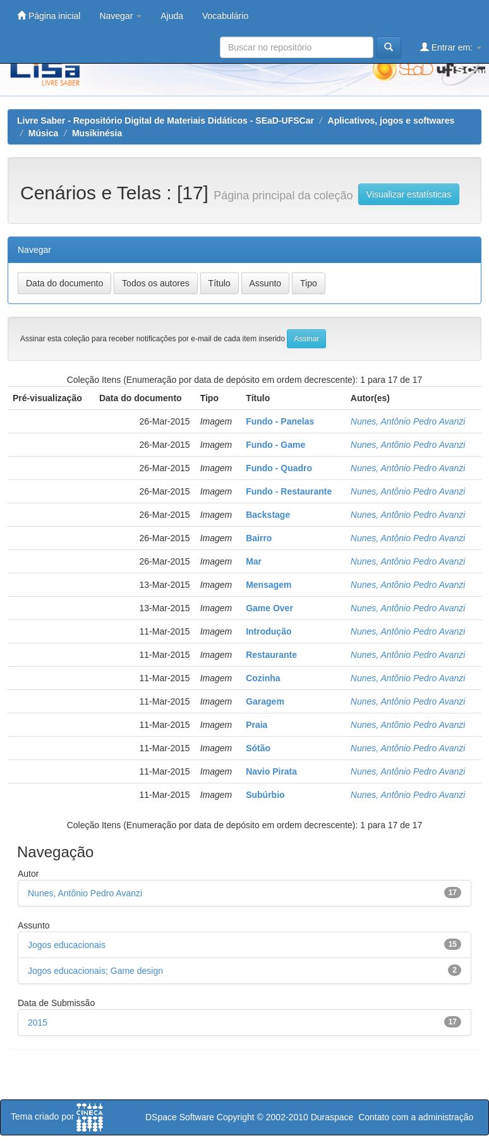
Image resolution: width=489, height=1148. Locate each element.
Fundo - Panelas (280, 421)
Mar (254, 561)
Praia (256, 725)
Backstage (268, 515)
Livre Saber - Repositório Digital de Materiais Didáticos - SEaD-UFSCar (165, 120)
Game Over (269, 608)
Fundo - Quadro (279, 468)
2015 (37, 1022)
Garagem (265, 701)
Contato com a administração (415, 1117)
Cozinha (263, 678)
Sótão (258, 748)
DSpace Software (179, 1117)
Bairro (259, 538)
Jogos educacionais (67, 945)
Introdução (268, 631)
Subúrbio (265, 795)
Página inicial (48, 15)
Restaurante (271, 655)
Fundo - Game (275, 445)
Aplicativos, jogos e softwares (391, 120)
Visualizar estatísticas (408, 194)
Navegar (120, 16)
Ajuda (171, 16)
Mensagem (268, 585)
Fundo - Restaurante (289, 491)
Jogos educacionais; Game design (95, 971)
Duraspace (332, 1117)
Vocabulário (225, 16)
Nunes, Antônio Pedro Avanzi (408, 421)
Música (43, 133)
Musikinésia (97, 133)
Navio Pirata (271, 771)
